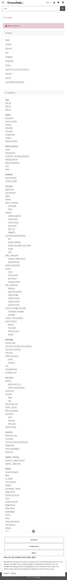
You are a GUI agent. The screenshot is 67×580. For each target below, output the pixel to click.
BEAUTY (8, 381)
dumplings (12, 206)
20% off (8, 103)
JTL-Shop (37, 577)
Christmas (9, 439)
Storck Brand (10, 525)
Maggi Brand (10, 505)
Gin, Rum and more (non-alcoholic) (18, 346)
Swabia (11, 334)
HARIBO (8, 485)
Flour (7, 166)
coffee (10, 359)
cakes (7, 169)
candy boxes (10, 134)
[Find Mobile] (31, 8)
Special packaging (12, 448)
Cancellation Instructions (14, 82)
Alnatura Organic (11, 472)
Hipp (7, 531)
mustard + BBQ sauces (16, 258)
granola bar (12, 278)
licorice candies (11, 121)
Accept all (33, 540)
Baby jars (11, 288)
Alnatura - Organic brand (15, 460)
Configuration (34, 546)
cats (9, 400)
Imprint (6, 573)
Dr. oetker (9, 478)
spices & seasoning (12, 265)
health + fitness (11, 407)
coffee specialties (11, 356)
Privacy (13, 573)
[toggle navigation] (3, 1)
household (9, 414)
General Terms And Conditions (17, 69)
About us (8, 48)
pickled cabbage (14, 242)
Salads (10, 249)
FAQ (6, 52)
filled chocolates (11, 141)
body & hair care (14, 384)
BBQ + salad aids (11, 255)
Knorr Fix (11, 229)
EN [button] (47, 2)
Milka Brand (10, 508)
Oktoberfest (9, 445)
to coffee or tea (11, 372)
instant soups (13, 222)
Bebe (7, 475)
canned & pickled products (15, 235)
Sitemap (8, 73)
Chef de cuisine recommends (16, 442)
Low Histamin (10, 192)
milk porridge (13, 295)
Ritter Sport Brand (12, 521)
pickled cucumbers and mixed (19, 245)
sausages (11, 314)
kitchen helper (10, 427)
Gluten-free (9, 189)
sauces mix (12, 225)
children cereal (14, 301)
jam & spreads (10, 177)
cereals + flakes (11, 181)
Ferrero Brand (10, 482)
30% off (8, 106)
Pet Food (8, 394)
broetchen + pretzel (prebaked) (17, 156)
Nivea (7, 518)
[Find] (62, 8)
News (7, 40)
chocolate (9, 128)
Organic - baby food (12, 463)
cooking (8, 212)
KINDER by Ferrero (12, 495)
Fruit (10, 252)
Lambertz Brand (11, 501)
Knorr (7, 498)
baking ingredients (12, 162)
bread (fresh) (10, 153)
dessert (8, 199)
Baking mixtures (11, 159)
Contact (8, 44)
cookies (8, 138)
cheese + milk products (14, 318)
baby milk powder (15, 291)
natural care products (16, 387)
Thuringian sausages (16, 311)
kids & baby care (11, 404)
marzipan (9, 131)
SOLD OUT (9, 452)
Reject (34, 553)
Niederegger (10, 511)
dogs (10, 397)
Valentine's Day (11, 435)
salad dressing (13, 262)
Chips (10, 272)
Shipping (8, 57)
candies (8, 124)
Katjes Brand (10, 492)
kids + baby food (11, 285)
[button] (54, 2)
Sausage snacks (14, 281)
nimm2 (8, 515)
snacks (7, 268)
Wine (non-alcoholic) (13, 349)
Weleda (8, 528)
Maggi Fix (11, 232)
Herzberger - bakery (13, 488)
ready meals (12, 219)
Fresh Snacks (13, 275)
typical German (11, 321)
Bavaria (11, 324)
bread (7, 149)
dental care (9, 391)
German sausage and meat (15, 308)
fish (9, 239)
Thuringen (12, 328)
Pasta (10, 209)
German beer (10, 343)
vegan (7, 196)
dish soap (11, 423)
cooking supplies (14, 216)
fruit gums (9, 118)
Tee (6, 366)
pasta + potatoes (11, 202)
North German (13, 331)
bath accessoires (11, 410)
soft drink (9, 352)
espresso (11, 362)
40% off (8, 109)
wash (10, 417)
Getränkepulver (11, 369)
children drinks (14, 298)
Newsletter (9, 61)
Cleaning (11, 420)
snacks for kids (13, 305)
